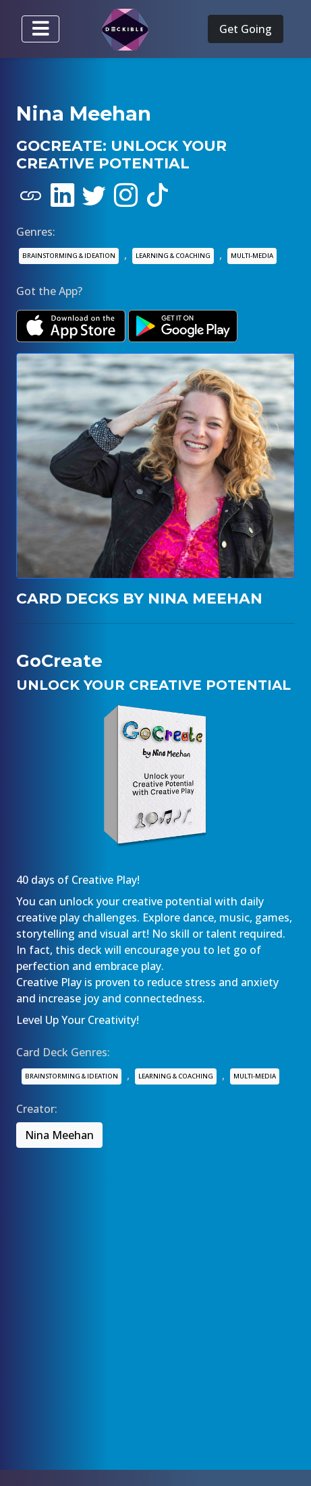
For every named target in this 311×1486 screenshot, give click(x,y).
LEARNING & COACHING (173, 255)
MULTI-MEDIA (252, 255)
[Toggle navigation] (40, 28)
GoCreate (59, 660)
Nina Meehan (59, 1135)
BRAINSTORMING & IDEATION (68, 255)
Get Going (245, 29)
